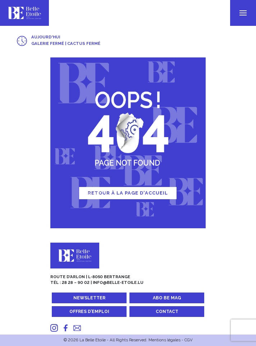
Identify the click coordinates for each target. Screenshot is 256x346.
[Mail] (77, 328)
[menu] (243, 13)
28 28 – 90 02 (76, 282)
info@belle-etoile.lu (118, 282)
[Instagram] (54, 328)
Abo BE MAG (167, 297)
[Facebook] (66, 328)
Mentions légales (164, 339)
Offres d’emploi (89, 311)
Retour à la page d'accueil (128, 193)
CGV (188, 339)
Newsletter (89, 297)
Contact (167, 311)
